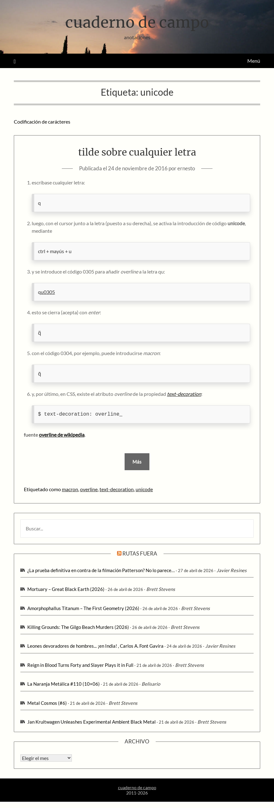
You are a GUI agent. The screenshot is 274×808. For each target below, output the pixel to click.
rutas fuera (139, 553)
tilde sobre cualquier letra (137, 152)
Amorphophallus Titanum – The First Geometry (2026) (83, 608)
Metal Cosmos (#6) (47, 703)
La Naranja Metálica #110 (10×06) (63, 684)
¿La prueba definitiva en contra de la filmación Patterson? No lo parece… (101, 570)
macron (70, 489)
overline (89, 489)
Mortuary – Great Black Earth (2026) (66, 589)
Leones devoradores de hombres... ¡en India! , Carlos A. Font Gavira (95, 646)
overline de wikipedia (61, 435)
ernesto (186, 168)
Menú (253, 61)
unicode (144, 489)
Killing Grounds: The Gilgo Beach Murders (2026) (78, 627)
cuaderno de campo (137, 22)
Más (137, 462)
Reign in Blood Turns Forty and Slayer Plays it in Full (80, 665)
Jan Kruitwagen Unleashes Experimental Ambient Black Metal (91, 722)
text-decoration (116, 489)
